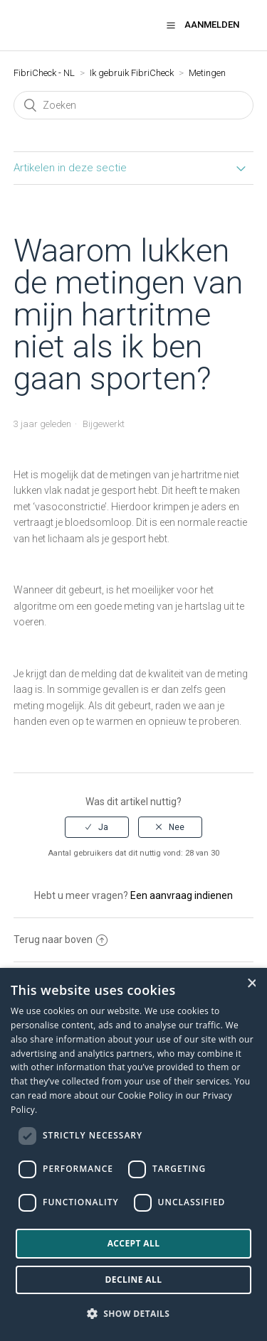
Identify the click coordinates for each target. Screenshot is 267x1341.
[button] (171, 25)
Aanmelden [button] (211, 24)
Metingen (207, 73)
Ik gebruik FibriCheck (132, 73)
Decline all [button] (133, 1279)
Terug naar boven (61, 939)
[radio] (97, 827)
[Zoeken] (134, 105)
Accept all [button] (134, 1243)
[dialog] (133, 1154)
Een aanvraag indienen (181, 895)
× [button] (251, 983)
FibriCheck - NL (44, 73)
